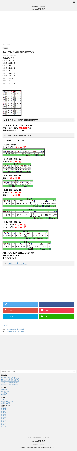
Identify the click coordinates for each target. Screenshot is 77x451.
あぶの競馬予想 (38, 9)
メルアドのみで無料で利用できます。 (20, 135)
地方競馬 (6, 325)
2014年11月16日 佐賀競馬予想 (15, 331)
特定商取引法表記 (37, 437)
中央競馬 (4, 393)
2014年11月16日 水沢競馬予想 (15, 329)
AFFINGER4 (53, 447)
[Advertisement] (38, 27)
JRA (2, 399)
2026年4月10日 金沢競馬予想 (10, 381)
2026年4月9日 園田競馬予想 (9, 384)
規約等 (29, 437)
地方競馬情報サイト (7, 401)
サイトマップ (46, 437)
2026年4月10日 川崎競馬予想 (10, 377)
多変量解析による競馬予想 (38, 444)
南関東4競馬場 (5, 403)
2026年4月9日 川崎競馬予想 (9, 382)
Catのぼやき (5, 389)
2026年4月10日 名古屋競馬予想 (10, 379)
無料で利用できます (17, 263)
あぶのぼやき (5, 391)
